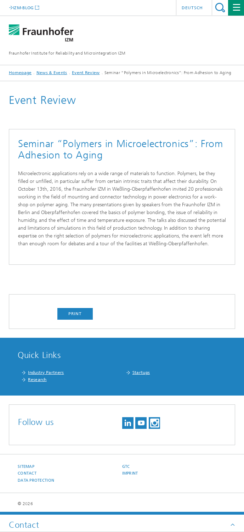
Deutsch (192, 7)
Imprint (130, 473)
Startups (141, 372)
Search (220, 7)
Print (75, 313)
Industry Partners (46, 372)
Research (37, 379)
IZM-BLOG (23, 7)
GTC (126, 466)
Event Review (86, 72)
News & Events (51, 72)
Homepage (20, 72)
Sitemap (26, 466)
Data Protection (36, 480)
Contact (27, 473)
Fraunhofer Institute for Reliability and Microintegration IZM (67, 53)
